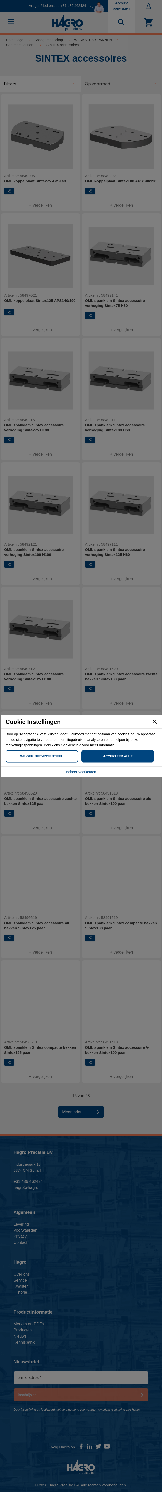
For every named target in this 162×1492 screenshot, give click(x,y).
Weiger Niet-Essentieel (41, 756)
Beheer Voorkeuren (81, 772)
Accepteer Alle (118, 756)
